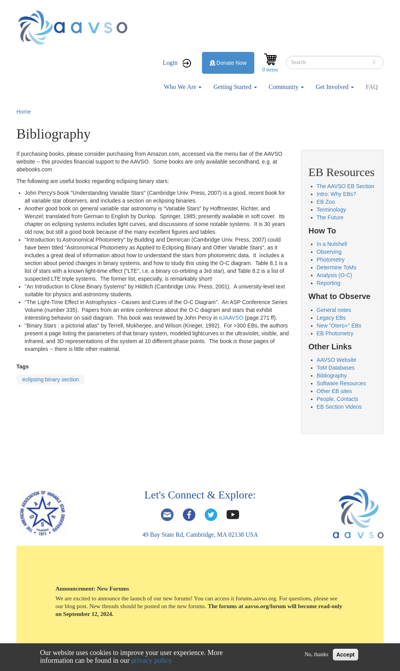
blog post (75, 606)
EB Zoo (326, 202)
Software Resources (341, 383)
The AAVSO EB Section (346, 186)
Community (286, 87)
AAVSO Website (336, 360)
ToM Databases (336, 368)
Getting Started (235, 87)
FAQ (372, 87)
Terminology (331, 209)
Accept (345, 654)
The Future (330, 217)
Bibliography (332, 375)
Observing (329, 252)
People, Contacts (338, 399)
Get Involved (335, 87)
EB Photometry (335, 333)
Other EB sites (334, 391)
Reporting (329, 283)
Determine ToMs (337, 267)
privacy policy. (152, 660)
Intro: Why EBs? (336, 194)
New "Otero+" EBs (339, 325)
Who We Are (183, 87)
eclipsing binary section (50, 379)
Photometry (331, 259)
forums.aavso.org (256, 598)
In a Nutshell (332, 244)
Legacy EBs (331, 318)
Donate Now (228, 63)
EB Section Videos (339, 407)
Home (23, 112)
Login (169, 62)
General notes (334, 310)
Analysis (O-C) (334, 275)
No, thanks (317, 654)
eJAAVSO (231, 318)
